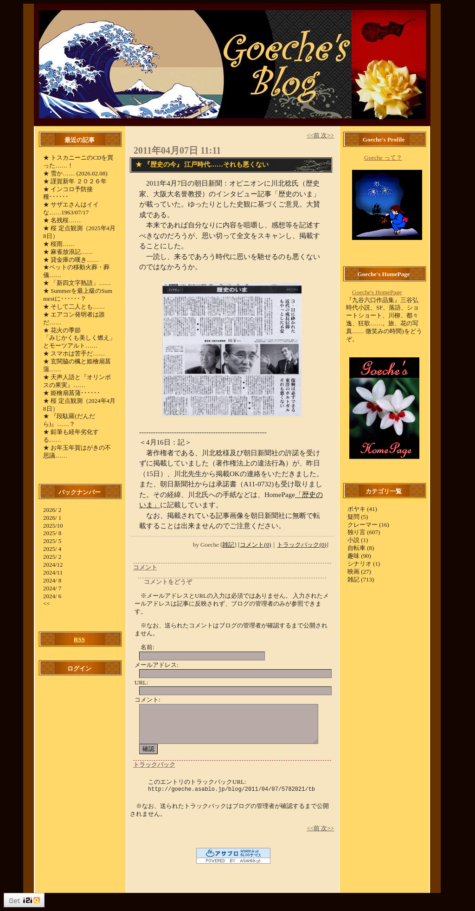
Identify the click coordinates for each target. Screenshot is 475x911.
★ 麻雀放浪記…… (68, 251)
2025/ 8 (52, 533)
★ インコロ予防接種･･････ (68, 193)
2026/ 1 (52, 517)
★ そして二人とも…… (74, 306)
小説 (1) (357, 539)
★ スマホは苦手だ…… (74, 353)
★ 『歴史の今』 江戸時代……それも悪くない (202, 164)
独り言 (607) (363, 532)
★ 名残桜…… (62, 220)
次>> (327, 135)
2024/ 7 (52, 588)
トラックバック (154, 764)
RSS (79, 639)
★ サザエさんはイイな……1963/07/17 (71, 208)
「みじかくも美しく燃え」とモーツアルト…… (79, 341)
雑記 (228, 544)
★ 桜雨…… (59, 243)
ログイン (79, 668)
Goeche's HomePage (377, 292)
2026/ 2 (52, 509)
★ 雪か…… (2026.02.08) (75, 173)
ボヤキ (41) (362, 508)
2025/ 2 (52, 556)
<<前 (314, 135)
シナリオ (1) (363, 563)
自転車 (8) (360, 547)
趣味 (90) (359, 555)
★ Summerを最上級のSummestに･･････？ (77, 294)
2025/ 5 (52, 540)
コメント (145, 567)
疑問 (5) (357, 516)
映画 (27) (359, 571)
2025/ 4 (52, 548)
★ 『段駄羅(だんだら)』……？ (69, 420)
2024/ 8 (52, 580)
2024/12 (53, 564)
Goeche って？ (383, 157)
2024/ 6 (52, 596)
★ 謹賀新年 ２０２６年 (75, 181)
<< (46, 603)
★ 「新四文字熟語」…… (77, 282)
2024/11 (53, 572)
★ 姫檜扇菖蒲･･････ (71, 392)
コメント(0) (255, 544)
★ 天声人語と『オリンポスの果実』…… (77, 381)
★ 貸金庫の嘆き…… (71, 259)
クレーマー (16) (368, 524)
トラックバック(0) (301, 544)
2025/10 (53, 525)
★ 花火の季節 (62, 330)
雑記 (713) (360, 579)
